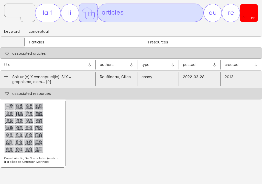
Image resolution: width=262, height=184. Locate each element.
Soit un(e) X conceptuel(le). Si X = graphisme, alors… (41, 79)
